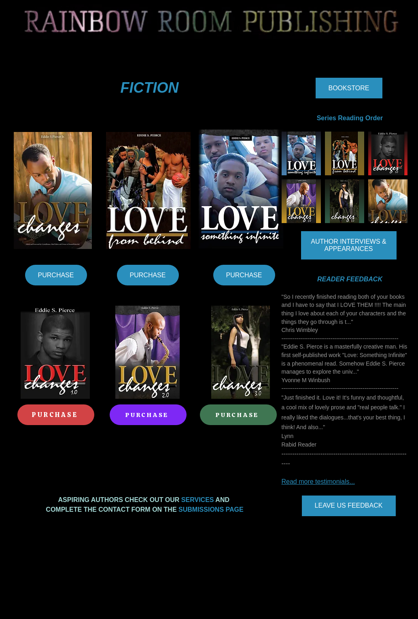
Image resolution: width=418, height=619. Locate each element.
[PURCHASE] (56, 275)
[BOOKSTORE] (349, 88)
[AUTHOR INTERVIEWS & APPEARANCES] (349, 245)
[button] (301, 153)
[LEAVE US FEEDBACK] (349, 506)
